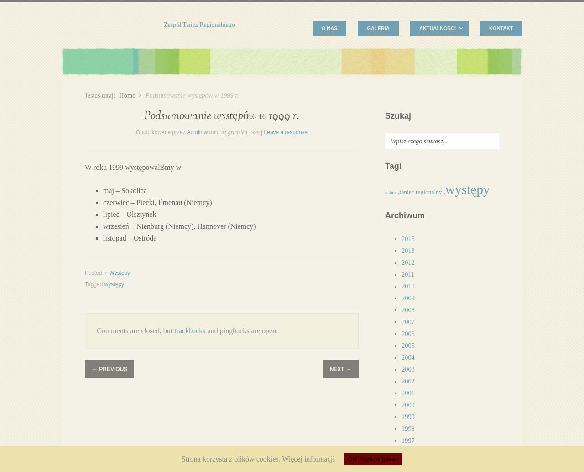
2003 (408, 369)
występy (114, 284)
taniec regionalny (420, 192)
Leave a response (286, 132)
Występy (119, 273)
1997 (408, 440)
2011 (408, 274)
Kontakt (501, 28)
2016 (408, 238)
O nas (330, 28)
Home (127, 95)
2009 (408, 298)
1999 (408, 416)
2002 (408, 381)
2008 (408, 310)
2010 (408, 286)
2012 (408, 262)
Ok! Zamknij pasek (373, 459)
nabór (390, 192)
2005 (408, 345)
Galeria (378, 28)
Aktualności (436, 29)
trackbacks (189, 331)
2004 (408, 357)
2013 (408, 250)
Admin (194, 132)
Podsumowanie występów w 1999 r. (222, 116)
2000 (408, 405)
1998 (408, 428)
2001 (408, 393)
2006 (408, 333)
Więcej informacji (308, 459)
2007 (408, 321)
